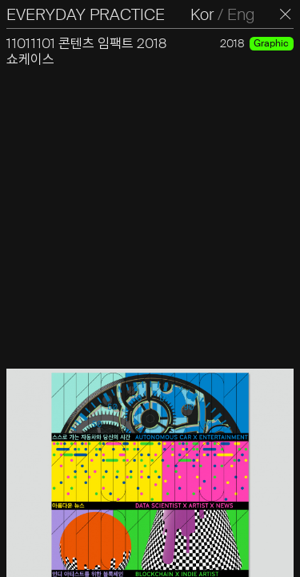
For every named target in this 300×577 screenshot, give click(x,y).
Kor (202, 14)
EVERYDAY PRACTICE (85, 14)
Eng (240, 14)
